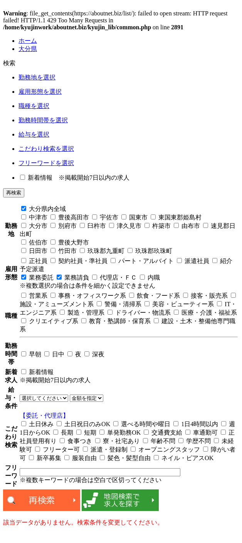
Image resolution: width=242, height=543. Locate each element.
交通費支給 (163, 432)
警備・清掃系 (119, 304)
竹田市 (63, 251)
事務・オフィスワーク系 (88, 295)
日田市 (34, 251)
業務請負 (73, 277)
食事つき (76, 441)
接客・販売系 (205, 295)
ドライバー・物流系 (139, 312)
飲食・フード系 (154, 295)
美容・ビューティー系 (179, 304)
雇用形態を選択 (40, 91)
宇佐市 (105, 217)
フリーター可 (57, 449)
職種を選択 (33, 106)
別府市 (63, 226)
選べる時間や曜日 (141, 424)
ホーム (27, 40)
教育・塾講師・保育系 (116, 321)
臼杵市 (93, 226)
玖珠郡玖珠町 (150, 251)
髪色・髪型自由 (125, 458)
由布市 (187, 226)
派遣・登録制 (105, 449)
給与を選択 (33, 134)
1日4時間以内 (195, 424)
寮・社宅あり (117, 441)
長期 (63, 432)
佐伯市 (34, 242)
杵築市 (158, 226)
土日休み (37, 424)
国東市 (134, 217)
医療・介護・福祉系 (205, 312)
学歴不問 (194, 441)
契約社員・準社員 (79, 261)
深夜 (94, 354)
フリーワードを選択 (46, 163)
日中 (54, 354)
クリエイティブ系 (49, 321)
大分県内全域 (43, 209)
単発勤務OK (120, 432)
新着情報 (36, 177)
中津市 (34, 217)
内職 (150, 277)
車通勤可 (201, 432)
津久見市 (125, 226)
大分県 (27, 49)
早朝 (31, 354)
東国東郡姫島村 (176, 217)
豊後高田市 (69, 217)
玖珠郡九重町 (102, 251)
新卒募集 (45, 458)
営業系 (34, 295)
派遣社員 (193, 261)
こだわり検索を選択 (46, 148)
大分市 (34, 226)
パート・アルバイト (142, 261)
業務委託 (37, 277)
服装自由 (80, 458)
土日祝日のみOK (83, 424)
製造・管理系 (82, 312)
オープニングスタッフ (165, 449)
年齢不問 (159, 441)
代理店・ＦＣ (114, 277)
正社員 (34, 261)
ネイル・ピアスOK (183, 458)
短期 (86, 432)
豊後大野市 (69, 242)
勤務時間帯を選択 (43, 120)
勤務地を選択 (36, 77)
